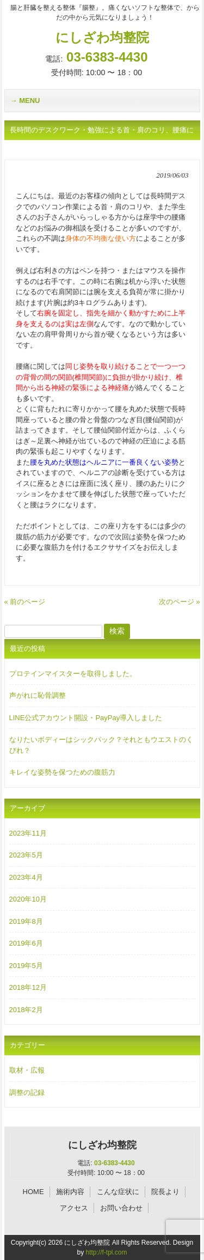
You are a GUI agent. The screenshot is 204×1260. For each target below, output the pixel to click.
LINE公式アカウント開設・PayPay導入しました (86, 718)
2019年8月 (26, 921)
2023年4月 (26, 877)
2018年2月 (26, 1010)
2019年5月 (26, 965)
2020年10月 (28, 899)
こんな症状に (118, 1192)
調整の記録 (27, 1092)
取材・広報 (27, 1070)
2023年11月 (28, 833)
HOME (33, 1192)
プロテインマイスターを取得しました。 (73, 673)
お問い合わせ (121, 1208)
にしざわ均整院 (102, 37)
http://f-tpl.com (106, 1252)
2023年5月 (26, 855)
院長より (165, 1192)
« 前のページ (25, 602)
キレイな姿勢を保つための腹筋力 (62, 772)
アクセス (74, 1208)
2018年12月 (28, 987)
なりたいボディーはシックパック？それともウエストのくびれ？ (101, 744)
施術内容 (70, 1192)
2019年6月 (26, 943)
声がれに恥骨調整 (37, 695)
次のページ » (179, 602)
